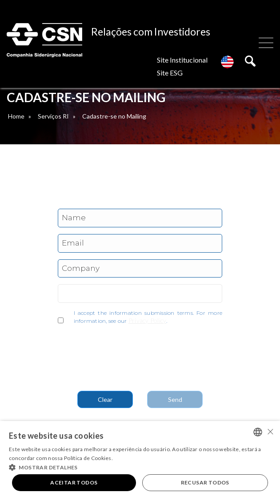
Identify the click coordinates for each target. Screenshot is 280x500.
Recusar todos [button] (205, 482)
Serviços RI (53, 116)
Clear (105, 399)
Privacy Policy (147, 320)
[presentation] (125, 353)
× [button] (270, 431)
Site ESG (170, 72)
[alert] (140, 460)
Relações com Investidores (150, 31)
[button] (140, 467)
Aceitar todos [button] (73, 482)
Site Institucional (182, 60)
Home (16, 116)
